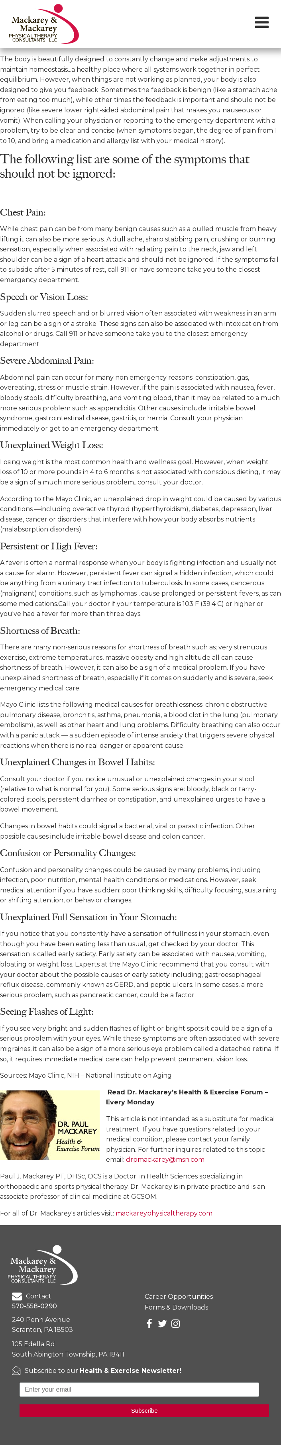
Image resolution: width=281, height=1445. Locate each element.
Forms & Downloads (176, 1307)
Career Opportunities (179, 1296)
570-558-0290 (34, 1306)
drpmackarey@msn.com (165, 1159)
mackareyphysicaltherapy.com (164, 1213)
